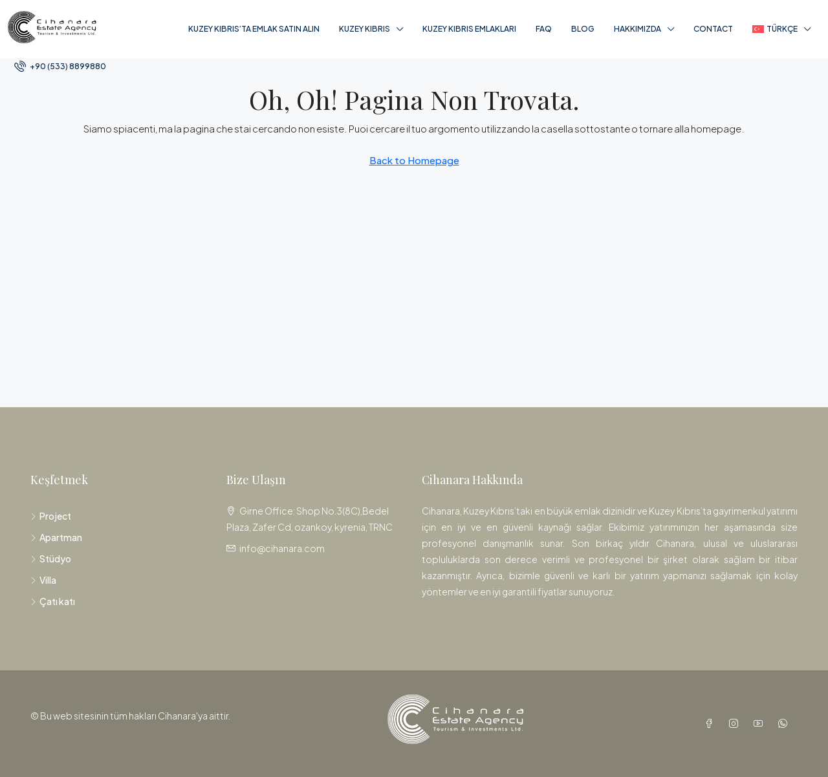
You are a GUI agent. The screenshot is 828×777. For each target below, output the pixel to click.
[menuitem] (60, 66)
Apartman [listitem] (56, 537)
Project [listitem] (50, 516)
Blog (582, 29)
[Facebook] (711, 723)
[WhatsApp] (785, 723)
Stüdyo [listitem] (50, 558)
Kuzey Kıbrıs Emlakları (469, 29)
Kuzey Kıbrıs (364, 29)
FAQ (544, 29)
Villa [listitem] (43, 580)
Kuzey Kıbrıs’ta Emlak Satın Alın (254, 29)
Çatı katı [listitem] (52, 601)
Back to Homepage (414, 160)
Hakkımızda (637, 29)
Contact (713, 29)
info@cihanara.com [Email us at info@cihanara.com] (282, 548)
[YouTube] (761, 723)
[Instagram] (736, 723)
